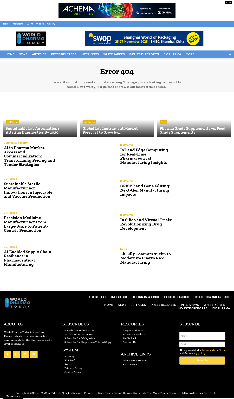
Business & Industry (15, 146)
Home (6, 23)
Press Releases (63, 54)
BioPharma (172, 54)
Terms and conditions (214, 351)
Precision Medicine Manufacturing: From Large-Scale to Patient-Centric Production (29, 225)
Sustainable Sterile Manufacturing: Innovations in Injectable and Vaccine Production (30, 191)
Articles (39, 54)
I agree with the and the (203, 353)
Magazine (18, 23)
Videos (40, 23)
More (190, 54)
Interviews (90, 54)
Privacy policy (197, 354)
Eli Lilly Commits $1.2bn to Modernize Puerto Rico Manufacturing (144, 259)
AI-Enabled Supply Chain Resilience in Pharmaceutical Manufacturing (26, 259)
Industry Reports (144, 54)
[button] (230, 54)
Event (29, 23)
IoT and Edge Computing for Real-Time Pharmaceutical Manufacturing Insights (145, 157)
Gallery (51, 23)
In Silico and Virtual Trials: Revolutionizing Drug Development (144, 225)
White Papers (114, 54)
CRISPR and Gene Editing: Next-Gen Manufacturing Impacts (143, 191)
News (23, 54)
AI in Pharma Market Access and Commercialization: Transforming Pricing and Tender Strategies (29, 157)
